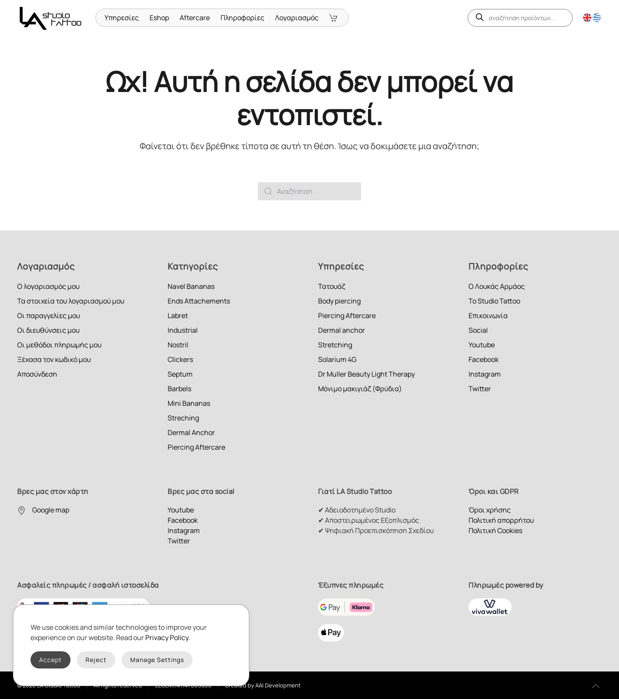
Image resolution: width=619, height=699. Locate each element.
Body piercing (339, 301)
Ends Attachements (199, 301)
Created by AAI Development (262, 685)
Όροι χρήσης (490, 510)
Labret (178, 315)
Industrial (183, 330)
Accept (50, 660)
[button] (596, 686)
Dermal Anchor (191, 432)
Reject (96, 660)
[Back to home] (52, 17)
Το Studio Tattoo (494, 301)
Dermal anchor (341, 330)
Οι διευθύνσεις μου (48, 330)
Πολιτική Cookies (495, 530)
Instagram (485, 374)
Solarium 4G (337, 359)
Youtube (482, 345)
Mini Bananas (189, 403)
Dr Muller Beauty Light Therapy (366, 374)
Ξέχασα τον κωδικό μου (54, 359)
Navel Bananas (191, 286)
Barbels (179, 388)
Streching (183, 418)
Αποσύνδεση (37, 374)
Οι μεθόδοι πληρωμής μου (59, 345)
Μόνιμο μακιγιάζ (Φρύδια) (360, 388)
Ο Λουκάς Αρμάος (497, 286)
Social (478, 330)
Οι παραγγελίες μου (48, 315)
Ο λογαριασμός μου (48, 286)
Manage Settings (157, 660)
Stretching (335, 345)
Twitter (480, 388)
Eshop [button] (159, 17)
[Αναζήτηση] (309, 191)
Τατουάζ (331, 286)
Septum (180, 374)
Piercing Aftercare (196, 447)
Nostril (178, 345)
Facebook (484, 359)
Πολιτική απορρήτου (501, 520)
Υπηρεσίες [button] (121, 17)
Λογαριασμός (297, 17)
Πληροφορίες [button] (242, 17)
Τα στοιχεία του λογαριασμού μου (70, 301)
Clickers (180, 359)
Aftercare (195, 17)
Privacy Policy (166, 637)
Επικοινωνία (488, 315)
